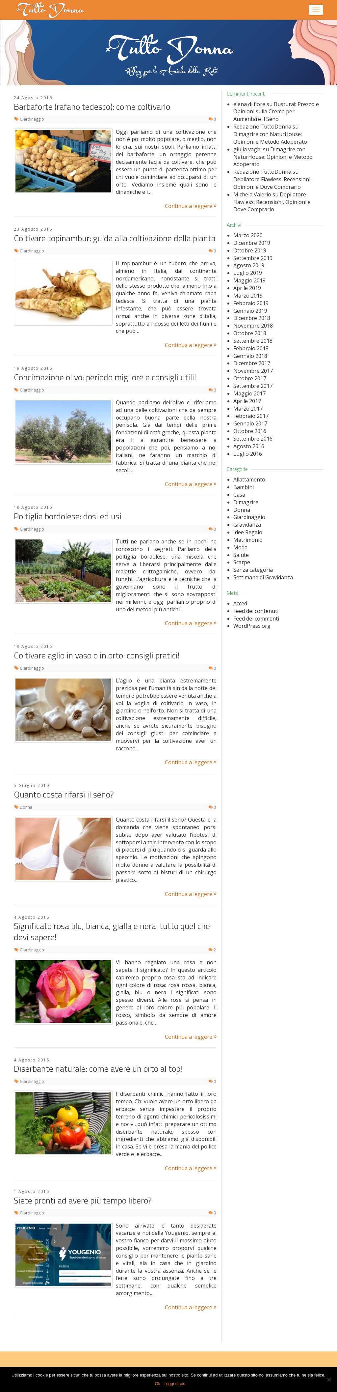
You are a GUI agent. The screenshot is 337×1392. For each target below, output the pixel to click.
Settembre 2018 (252, 340)
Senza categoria (253, 569)
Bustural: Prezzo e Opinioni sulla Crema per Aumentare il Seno (276, 112)
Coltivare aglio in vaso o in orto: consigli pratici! (97, 655)
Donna (26, 807)
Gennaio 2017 (250, 423)
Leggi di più (175, 1383)
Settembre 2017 (252, 386)
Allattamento (249, 479)
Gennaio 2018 (250, 356)
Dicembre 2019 (251, 242)
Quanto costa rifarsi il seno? (64, 794)
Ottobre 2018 (249, 333)
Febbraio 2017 (251, 416)
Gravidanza (247, 524)
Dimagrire (245, 502)
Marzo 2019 (248, 295)
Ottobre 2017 (249, 378)
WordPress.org (252, 625)
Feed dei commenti (256, 618)
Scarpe (241, 562)
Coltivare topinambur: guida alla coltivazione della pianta (115, 238)
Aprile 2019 (247, 288)
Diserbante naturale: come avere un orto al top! (98, 1068)
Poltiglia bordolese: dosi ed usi (67, 516)
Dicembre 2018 (251, 318)
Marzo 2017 (248, 408)
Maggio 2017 (249, 393)
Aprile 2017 (247, 401)
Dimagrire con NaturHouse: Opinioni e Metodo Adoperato (270, 137)
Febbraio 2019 (251, 303)
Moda (240, 547)
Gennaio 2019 (250, 310)
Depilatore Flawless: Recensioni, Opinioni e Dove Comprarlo (272, 183)
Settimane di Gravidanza (263, 577)
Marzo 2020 (248, 235)
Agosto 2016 (248, 446)
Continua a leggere (191, 206)
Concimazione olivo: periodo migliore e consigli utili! (105, 377)
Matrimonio (248, 539)
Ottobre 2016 (249, 431)
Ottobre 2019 (249, 250)
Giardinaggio (32, 119)
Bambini (243, 487)
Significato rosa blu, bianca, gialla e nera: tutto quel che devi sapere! (112, 931)
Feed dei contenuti (255, 611)
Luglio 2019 (247, 272)
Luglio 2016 (247, 453)
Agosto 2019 (248, 265)
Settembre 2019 (252, 258)
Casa (239, 494)
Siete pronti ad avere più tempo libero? (83, 1200)
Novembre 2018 (253, 325)
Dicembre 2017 (251, 363)
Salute (241, 555)
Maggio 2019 (249, 280)
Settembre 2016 (252, 438)
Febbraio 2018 (251, 348)
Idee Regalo (247, 532)
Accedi (240, 603)
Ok (157, 1383)
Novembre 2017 (253, 370)
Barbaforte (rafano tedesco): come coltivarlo (92, 106)
